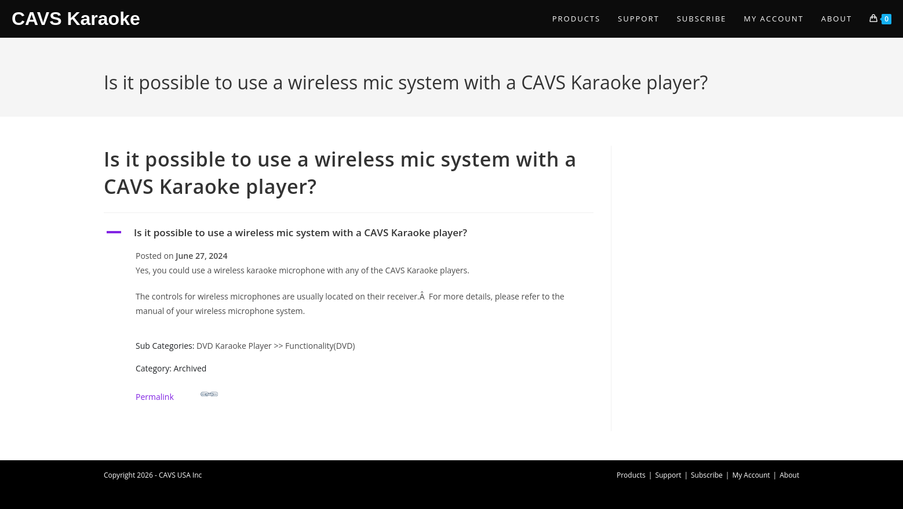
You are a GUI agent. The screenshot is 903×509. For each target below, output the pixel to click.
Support (668, 475)
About (789, 475)
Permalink (177, 393)
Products (631, 475)
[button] (348, 233)
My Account (751, 475)
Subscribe (707, 475)
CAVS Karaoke (76, 18)
